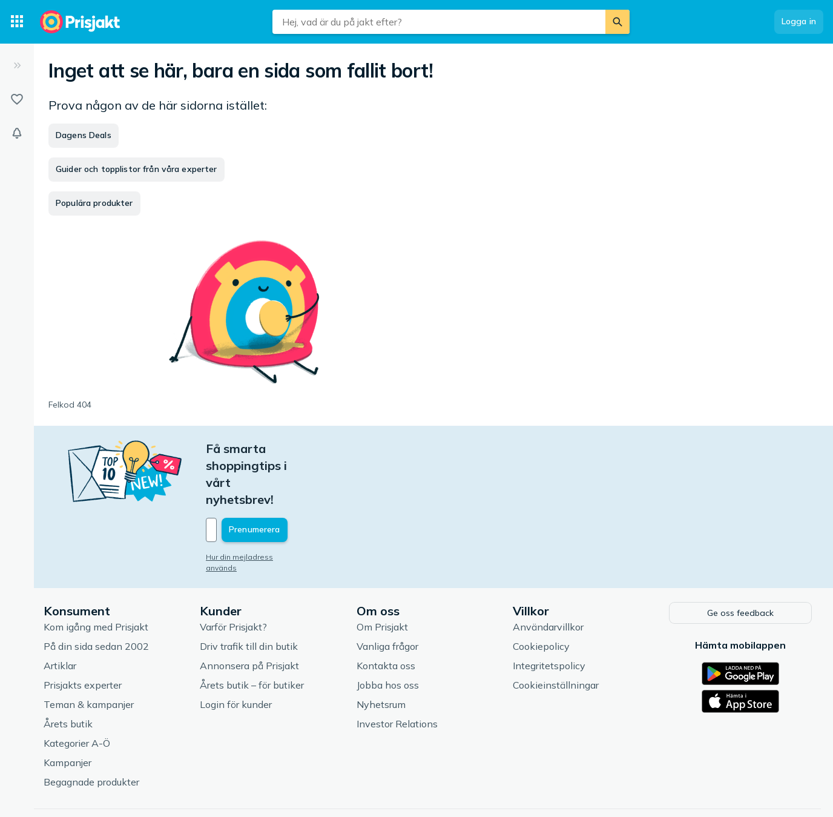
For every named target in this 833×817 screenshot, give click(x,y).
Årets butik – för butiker (252, 633)
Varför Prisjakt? (233, 575)
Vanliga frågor (387, 594)
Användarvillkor (548, 575)
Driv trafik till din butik (249, 594)
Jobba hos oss (388, 633)
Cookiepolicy (541, 594)
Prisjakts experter (83, 633)
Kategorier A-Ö (77, 691)
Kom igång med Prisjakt (96, 575)
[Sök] (617, 22)
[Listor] (17, 99)
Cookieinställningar (556, 633)
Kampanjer (67, 710)
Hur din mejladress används (256, 506)
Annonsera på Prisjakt (249, 613)
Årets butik (68, 672)
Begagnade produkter (91, 730)
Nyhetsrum (381, 652)
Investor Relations (397, 672)
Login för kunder (236, 652)
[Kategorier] (17, 22)
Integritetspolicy (549, 613)
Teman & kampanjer (89, 652)
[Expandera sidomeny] (17, 65)
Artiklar (60, 613)
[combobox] (438, 22)
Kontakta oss (386, 613)
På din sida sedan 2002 (96, 594)
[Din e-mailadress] (285, 479)
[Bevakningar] (17, 133)
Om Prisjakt (382, 575)
